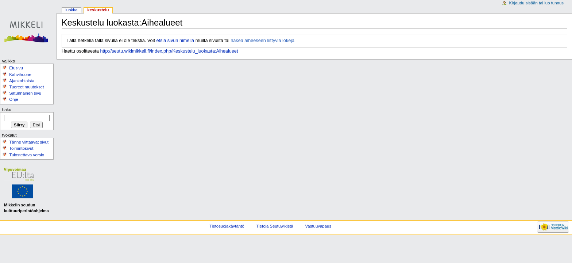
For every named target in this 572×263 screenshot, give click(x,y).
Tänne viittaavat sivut (29, 142)
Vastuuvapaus (318, 226)
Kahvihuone (20, 74)
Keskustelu (98, 10)
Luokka (71, 10)
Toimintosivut (21, 148)
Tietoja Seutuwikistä (274, 226)
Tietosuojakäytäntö (226, 226)
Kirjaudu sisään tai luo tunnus (536, 3)
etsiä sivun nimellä (175, 40)
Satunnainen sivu (25, 93)
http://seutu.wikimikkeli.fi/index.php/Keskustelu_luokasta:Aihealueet (169, 51)
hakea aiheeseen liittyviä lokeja (262, 40)
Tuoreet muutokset (26, 87)
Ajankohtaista (21, 81)
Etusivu (16, 68)
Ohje (13, 99)
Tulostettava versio (26, 155)
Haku (6, 109)
